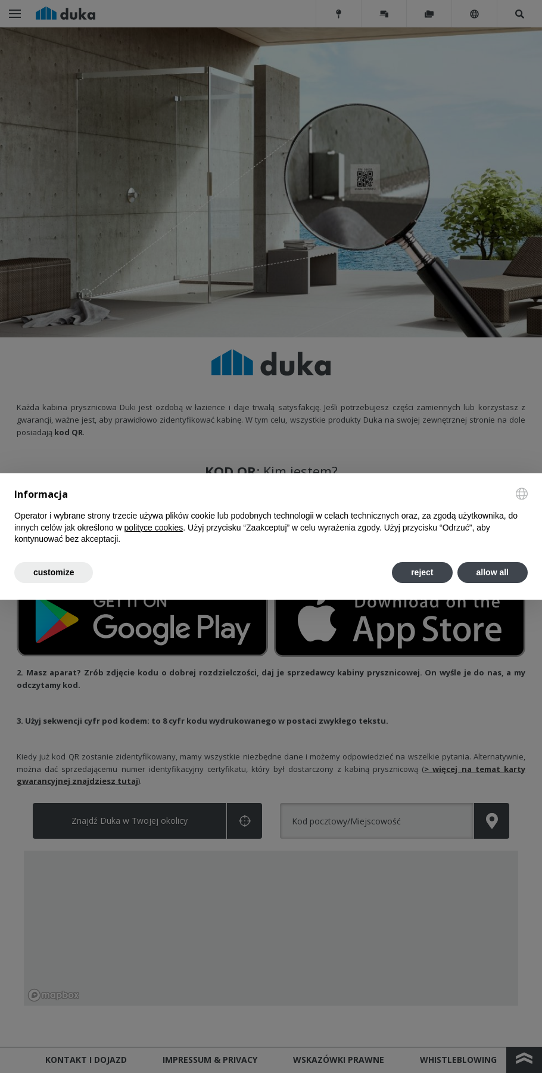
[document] (271, 516)
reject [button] (422, 572)
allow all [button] (492, 572)
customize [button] (53, 572)
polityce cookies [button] (153, 527)
